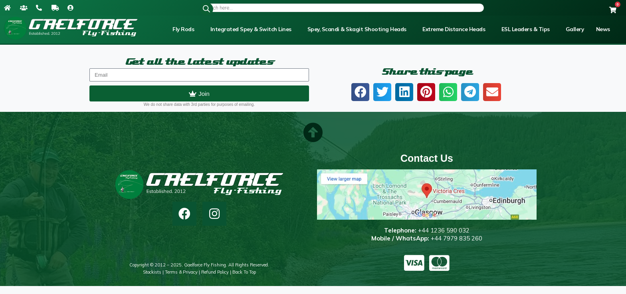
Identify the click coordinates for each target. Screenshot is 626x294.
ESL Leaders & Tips (525, 29)
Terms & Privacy (181, 272)
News (603, 29)
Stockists (152, 272)
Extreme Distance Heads (453, 29)
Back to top (244, 272)
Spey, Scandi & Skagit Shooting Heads (356, 29)
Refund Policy (215, 272)
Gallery (575, 29)
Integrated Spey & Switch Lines (250, 29)
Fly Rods (183, 29)
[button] (360, 92)
